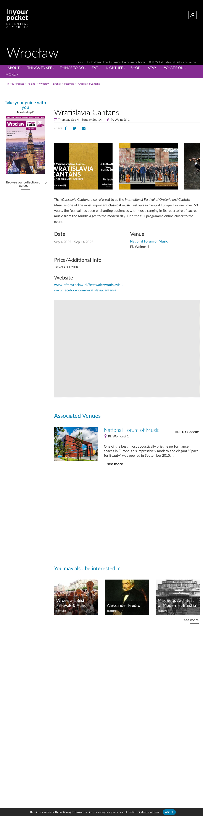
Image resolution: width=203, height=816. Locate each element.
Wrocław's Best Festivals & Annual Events (72, 603)
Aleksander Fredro (123, 606)
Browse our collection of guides (24, 184)
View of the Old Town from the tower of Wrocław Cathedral (112, 62)
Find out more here (149, 812)
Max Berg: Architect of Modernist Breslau (177, 603)
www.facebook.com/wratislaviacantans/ (85, 290)
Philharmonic (187, 432)
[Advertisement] (126, 96)
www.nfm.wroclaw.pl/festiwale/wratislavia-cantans (89, 285)
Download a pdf (25, 112)
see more (115, 464)
